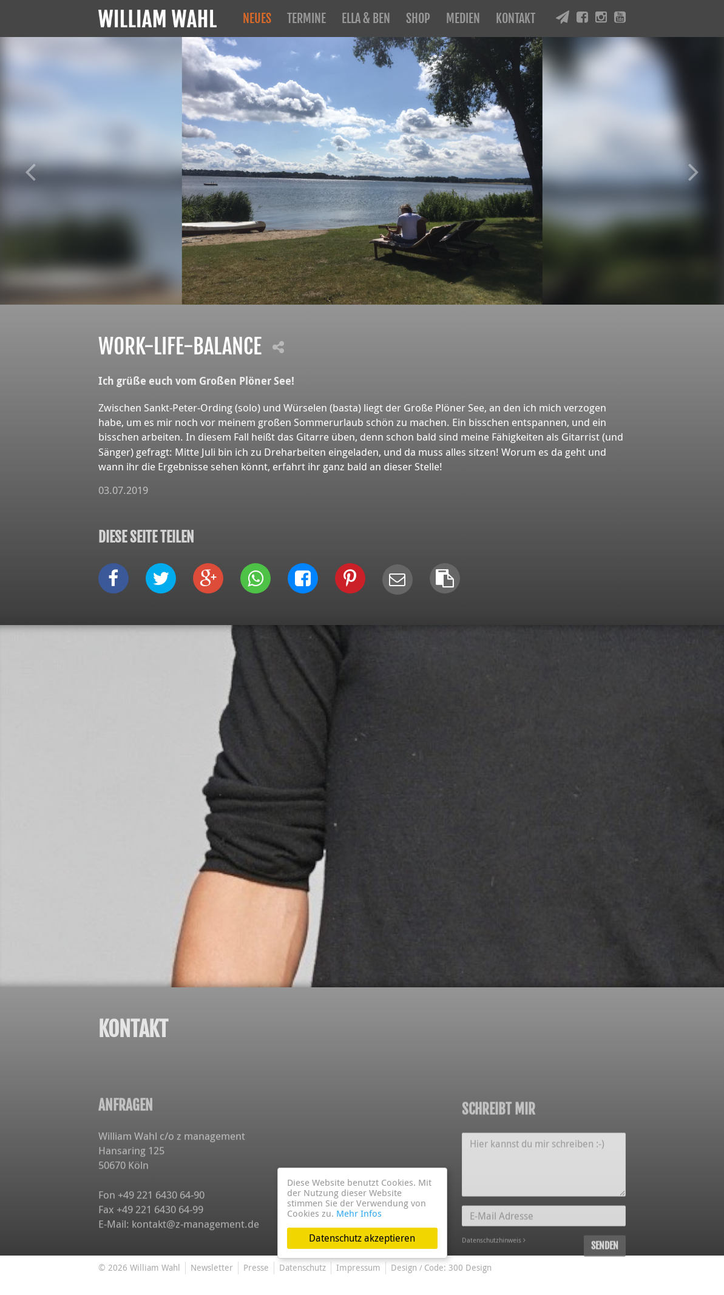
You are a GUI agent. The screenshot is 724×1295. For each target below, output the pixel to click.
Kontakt (515, 18)
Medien (463, 18)
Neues (257, 18)
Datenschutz (302, 1267)
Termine (306, 18)
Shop (418, 18)
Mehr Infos (359, 1213)
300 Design (470, 1267)
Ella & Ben (366, 18)
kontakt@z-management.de (195, 1282)
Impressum (358, 1267)
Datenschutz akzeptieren (362, 1238)
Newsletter (212, 1267)
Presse (256, 1267)
